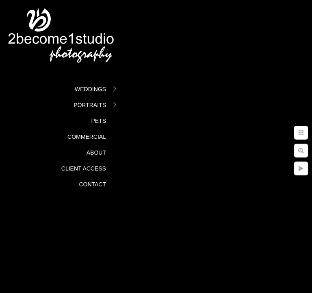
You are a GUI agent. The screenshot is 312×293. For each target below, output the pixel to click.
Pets (98, 121)
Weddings (90, 89)
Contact (92, 184)
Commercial (86, 136)
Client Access (83, 168)
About (96, 152)
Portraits (90, 105)
